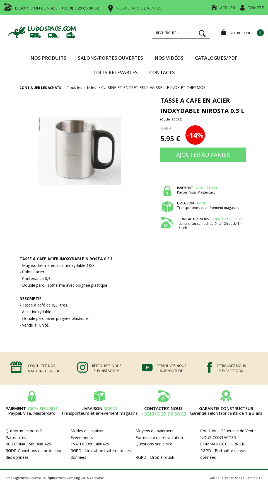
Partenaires (16, 437)
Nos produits (48, 58)
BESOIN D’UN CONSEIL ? (57, 8)
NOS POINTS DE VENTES (138, 8)
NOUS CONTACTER (218, 437)
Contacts (162, 72)
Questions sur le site (154, 444)
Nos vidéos (169, 58)
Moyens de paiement (155, 430)
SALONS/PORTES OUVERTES (110, 58)
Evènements (82, 437)
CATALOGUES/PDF (216, 58)
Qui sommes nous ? (24, 430)
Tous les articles (81, 87)
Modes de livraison (88, 430)
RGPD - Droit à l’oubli (155, 457)
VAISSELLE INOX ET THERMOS (178, 87)
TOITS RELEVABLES (115, 72)
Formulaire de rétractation (159, 437)
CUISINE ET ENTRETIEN (123, 87)
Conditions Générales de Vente (228, 430)
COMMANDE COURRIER (222, 444)
